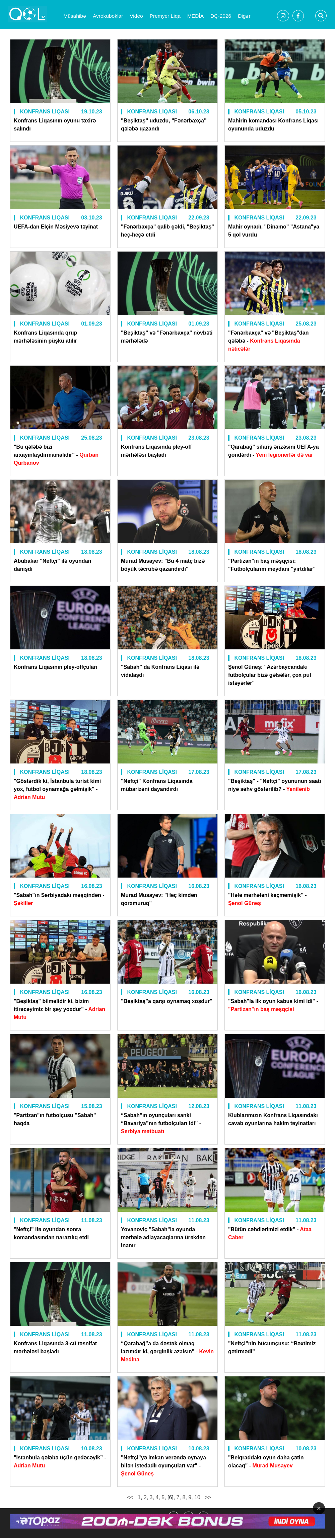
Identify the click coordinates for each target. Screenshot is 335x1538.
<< (131, 1497)
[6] (171, 1497)
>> (207, 1497)
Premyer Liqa (165, 16)
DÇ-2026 (220, 16)
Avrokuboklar (108, 16)
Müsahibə (74, 16)
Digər (244, 16)
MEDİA (195, 16)
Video (136, 16)
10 (197, 1497)
